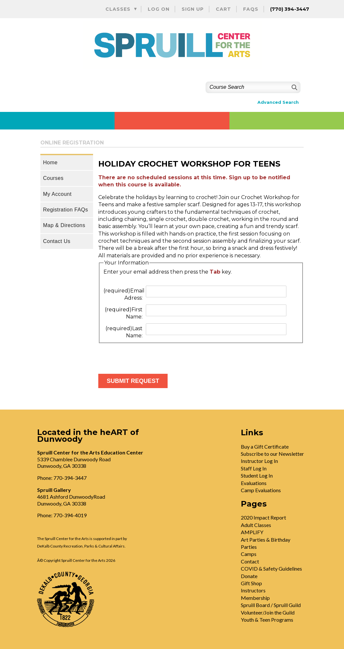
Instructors (253, 590)
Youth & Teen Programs (267, 619)
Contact (250, 561)
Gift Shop (251, 583)
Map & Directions (64, 225)
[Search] (294, 87)
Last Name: (124, 332)
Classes (118, 9)
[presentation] (147, 356)
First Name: (124, 313)
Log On (159, 9)
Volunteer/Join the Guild (268, 612)
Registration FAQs (65, 209)
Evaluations (254, 483)
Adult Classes (256, 525)
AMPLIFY (252, 532)
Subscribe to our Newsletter (272, 454)
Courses (53, 178)
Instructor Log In (259, 461)
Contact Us (56, 241)
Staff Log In (254, 468)
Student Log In (257, 475)
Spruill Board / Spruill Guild (271, 605)
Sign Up (193, 9)
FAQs (250, 9)
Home (50, 162)
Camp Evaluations (261, 490)
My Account (57, 194)
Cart (223, 9)
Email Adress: (123, 294)
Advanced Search (278, 102)
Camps (248, 554)
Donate (249, 576)
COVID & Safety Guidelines (271, 568)
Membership (255, 598)
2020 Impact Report (263, 517)
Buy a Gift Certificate (265, 446)
